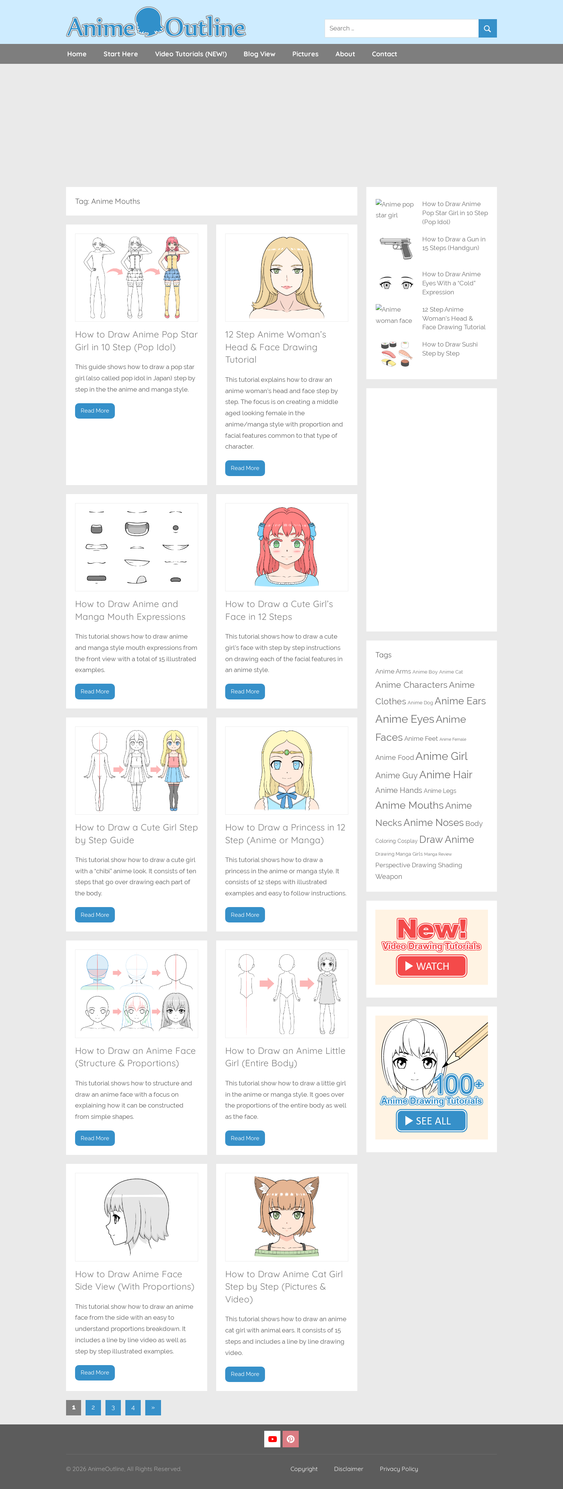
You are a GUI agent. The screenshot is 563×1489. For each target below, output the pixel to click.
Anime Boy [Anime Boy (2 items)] (425, 672)
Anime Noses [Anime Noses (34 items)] (433, 822)
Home (77, 54)
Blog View (259, 54)
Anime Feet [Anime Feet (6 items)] (421, 738)
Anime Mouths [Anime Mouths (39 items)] (409, 805)
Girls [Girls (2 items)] (417, 854)
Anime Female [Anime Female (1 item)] (453, 739)
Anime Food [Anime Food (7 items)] (394, 757)
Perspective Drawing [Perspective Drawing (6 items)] (406, 865)
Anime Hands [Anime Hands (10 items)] (398, 790)
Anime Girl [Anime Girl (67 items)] (441, 756)
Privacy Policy (399, 1468)
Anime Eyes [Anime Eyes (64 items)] (404, 719)
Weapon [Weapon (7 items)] (388, 876)
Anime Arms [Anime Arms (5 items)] (393, 671)
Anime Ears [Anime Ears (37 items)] (460, 701)
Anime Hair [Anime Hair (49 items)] (446, 775)
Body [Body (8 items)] (474, 823)
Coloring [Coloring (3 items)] (385, 841)
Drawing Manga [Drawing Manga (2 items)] (393, 854)
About (345, 54)
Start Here (121, 54)
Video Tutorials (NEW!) (191, 54)
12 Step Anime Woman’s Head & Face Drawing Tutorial (275, 347)
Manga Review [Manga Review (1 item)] (438, 854)
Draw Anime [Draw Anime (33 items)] (446, 839)
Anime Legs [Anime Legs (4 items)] (440, 790)
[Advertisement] (281, 125)
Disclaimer (348, 1468)
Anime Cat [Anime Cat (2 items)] (451, 672)
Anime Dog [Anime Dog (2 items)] (420, 702)
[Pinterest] (291, 1439)
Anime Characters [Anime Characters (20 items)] (411, 685)
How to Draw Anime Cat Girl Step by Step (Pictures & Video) (284, 1286)
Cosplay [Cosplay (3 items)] (407, 841)
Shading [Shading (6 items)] (450, 865)
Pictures (305, 54)
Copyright (304, 1468)
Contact (384, 54)
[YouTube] (272, 1439)
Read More (95, 410)
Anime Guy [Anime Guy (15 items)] (396, 775)
